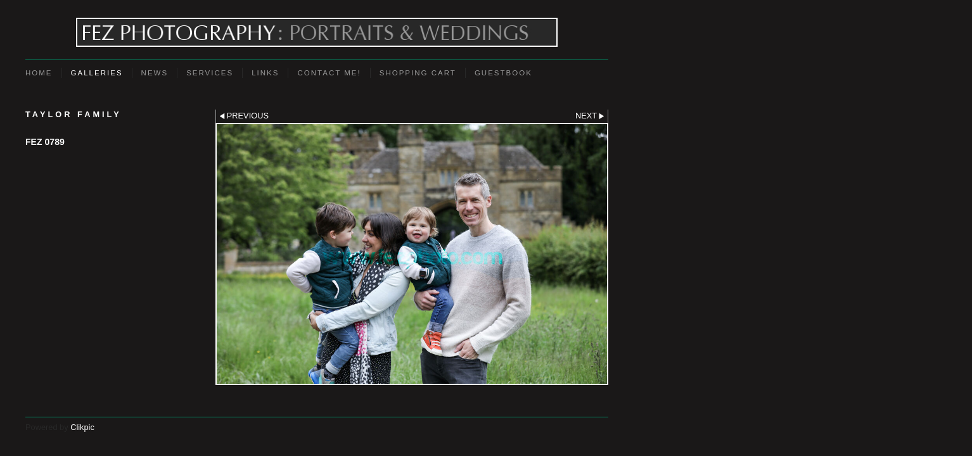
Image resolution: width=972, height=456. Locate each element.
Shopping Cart (418, 73)
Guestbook (503, 73)
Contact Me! (329, 73)
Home (39, 73)
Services (209, 73)
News (155, 73)
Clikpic (82, 427)
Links (265, 73)
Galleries (97, 73)
